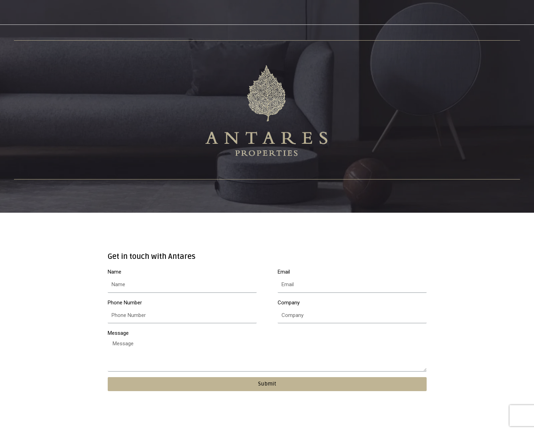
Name (114, 272)
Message (118, 333)
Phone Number (125, 302)
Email (284, 272)
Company (289, 302)
